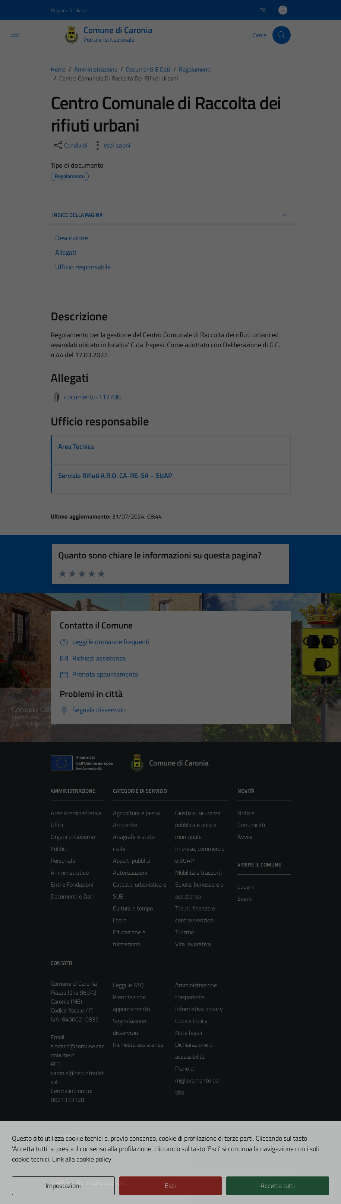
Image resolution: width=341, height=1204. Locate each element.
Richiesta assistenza (138, 1044)
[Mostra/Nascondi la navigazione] (14, 34)
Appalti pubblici (131, 860)
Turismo (184, 932)
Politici (59, 848)
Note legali (188, 1032)
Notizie (246, 812)
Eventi (245, 898)
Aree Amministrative (76, 812)
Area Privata (66, 1135)
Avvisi (244, 836)
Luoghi (245, 886)
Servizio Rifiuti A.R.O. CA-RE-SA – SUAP (115, 475)
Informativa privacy (199, 1008)
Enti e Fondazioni (72, 884)
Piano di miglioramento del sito (197, 1080)
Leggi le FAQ (128, 984)
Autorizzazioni (130, 872)
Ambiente (125, 824)
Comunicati (251, 824)
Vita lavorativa (193, 944)
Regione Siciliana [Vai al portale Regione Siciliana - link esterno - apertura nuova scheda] (69, 10)
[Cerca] (281, 35)
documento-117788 (92, 397)
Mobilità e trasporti (198, 872)
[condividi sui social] (70, 145)
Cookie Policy (191, 1020)
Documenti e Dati (72, 896)
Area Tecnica (76, 446)
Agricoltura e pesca (136, 812)
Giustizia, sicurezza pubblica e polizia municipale (198, 824)
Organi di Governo (73, 836)
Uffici (57, 824)
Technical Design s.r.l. (101, 1182)
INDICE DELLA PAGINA (170, 215)
